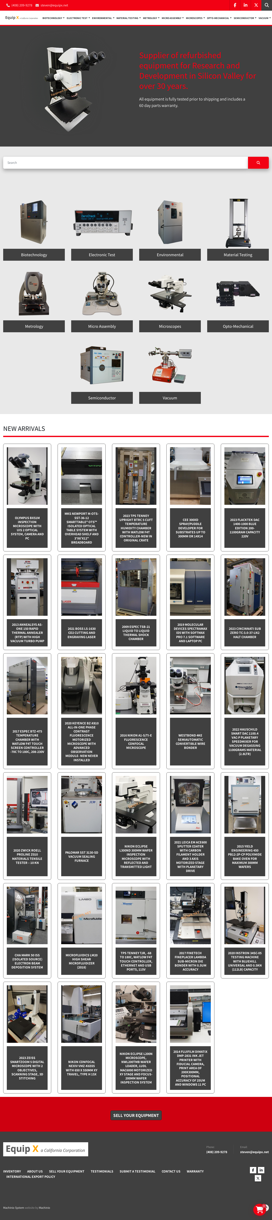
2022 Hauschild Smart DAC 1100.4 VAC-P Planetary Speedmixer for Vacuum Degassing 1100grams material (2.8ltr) (244, 741)
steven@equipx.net (54, 5)
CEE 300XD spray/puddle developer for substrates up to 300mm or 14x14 (190, 528)
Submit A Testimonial (137, 1171)
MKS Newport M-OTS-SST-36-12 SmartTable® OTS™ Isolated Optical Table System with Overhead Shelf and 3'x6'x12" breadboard (82, 527)
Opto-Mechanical (218, 18)
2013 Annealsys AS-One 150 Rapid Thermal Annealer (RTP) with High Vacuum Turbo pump (27, 632)
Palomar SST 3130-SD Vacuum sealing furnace (81, 856)
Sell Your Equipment (66, 1171)
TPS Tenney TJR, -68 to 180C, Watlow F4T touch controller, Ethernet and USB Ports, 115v (136, 961)
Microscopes (194, 18)
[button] (53, 17)
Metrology (150, 18)
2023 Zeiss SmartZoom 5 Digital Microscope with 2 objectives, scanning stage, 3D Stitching (27, 1068)
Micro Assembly (171, 18)
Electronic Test (77, 18)
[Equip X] (45, 1149)
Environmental (102, 18)
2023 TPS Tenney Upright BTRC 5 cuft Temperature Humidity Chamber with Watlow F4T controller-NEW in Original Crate (136, 528)
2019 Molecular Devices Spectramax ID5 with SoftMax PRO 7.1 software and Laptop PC (190, 632)
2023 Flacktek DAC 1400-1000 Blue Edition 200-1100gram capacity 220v (245, 528)
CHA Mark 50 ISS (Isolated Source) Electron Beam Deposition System (27, 961)
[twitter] (256, 5)
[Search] (125, 163)
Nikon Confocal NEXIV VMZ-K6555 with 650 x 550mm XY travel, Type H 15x (81, 1068)
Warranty (195, 1171)
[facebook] (235, 5)
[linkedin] (245, 5)
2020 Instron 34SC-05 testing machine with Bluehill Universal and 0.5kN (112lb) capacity (245, 961)
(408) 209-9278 (21, 5)
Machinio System (13, 1208)
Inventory (12, 1171)
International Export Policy (30, 1176)
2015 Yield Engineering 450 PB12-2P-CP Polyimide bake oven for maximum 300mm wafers (245, 856)
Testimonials (102, 1171)
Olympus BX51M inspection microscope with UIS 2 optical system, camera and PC (27, 528)
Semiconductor (244, 18)
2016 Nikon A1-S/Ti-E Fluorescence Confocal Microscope (136, 741)
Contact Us (171, 1171)
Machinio (44, 1208)
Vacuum (263, 18)
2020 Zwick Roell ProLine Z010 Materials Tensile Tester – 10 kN (27, 856)
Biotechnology (52, 18)
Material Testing (127, 18)
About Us (35, 1171)
